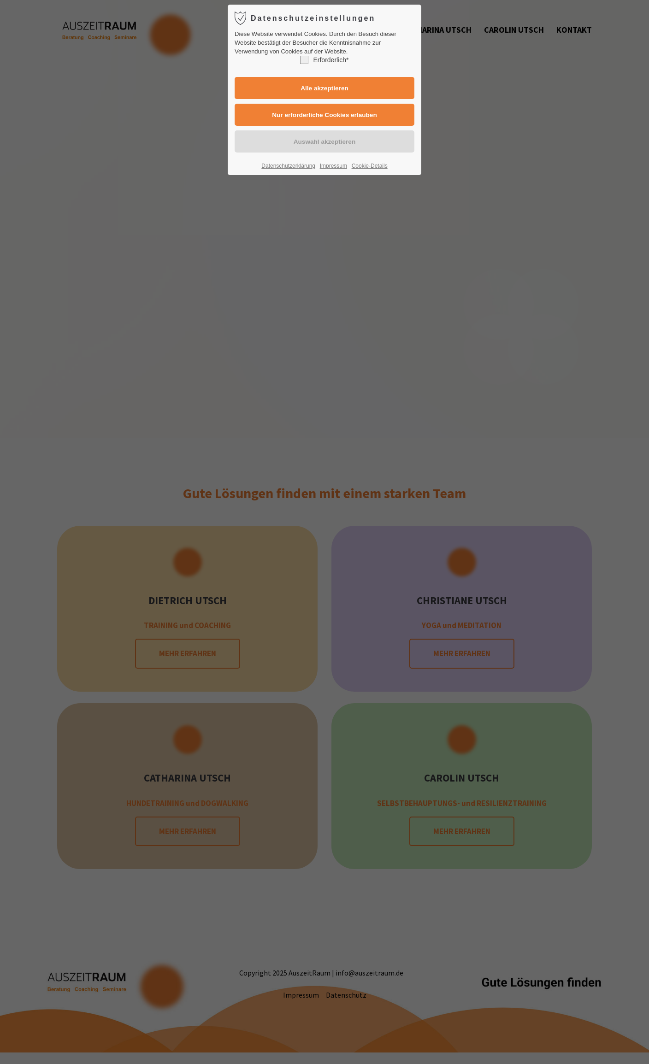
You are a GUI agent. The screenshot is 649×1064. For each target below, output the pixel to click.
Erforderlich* (324, 60)
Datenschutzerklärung (288, 166)
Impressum (333, 166)
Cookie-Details (370, 166)
